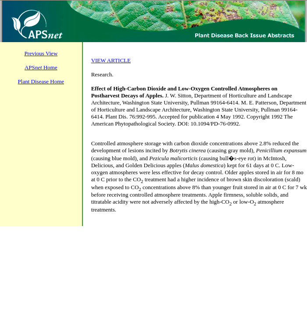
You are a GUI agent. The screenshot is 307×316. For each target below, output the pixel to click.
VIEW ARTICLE (111, 60)
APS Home (41, 67)
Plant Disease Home (41, 81)
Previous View (40, 53)
